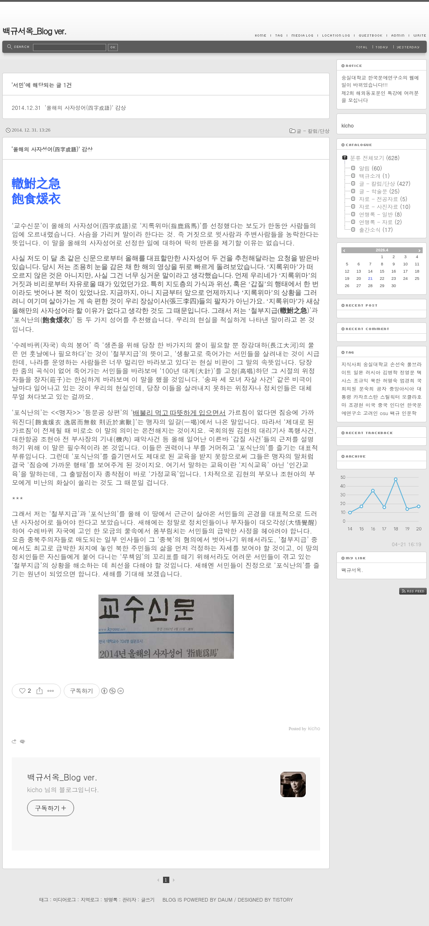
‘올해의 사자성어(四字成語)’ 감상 (85, 107)
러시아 (373, 372)
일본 (359, 372)
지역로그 (90, 899)
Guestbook (370, 35)
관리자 (129, 899)
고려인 (370, 413)
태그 (43, 899)
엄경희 (407, 380)
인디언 (397, 405)
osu (384, 413)
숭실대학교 (375, 364)
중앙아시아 (401, 388)
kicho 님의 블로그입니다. (63, 789)
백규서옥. (352, 570)
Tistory (283, 899)
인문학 (408, 413)
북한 (376, 380)
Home (262, 35)
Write (418, 35)
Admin (398, 35)
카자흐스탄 (365, 396)
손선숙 (397, 364)
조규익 (361, 380)
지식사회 (351, 364)
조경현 (356, 405)
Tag (278, 35)
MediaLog (302, 35)
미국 (371, 405)
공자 (382, 388)
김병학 (389, 372)
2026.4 (382, 250)
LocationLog (335, 35)
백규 (395, 413)
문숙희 (366, 388)
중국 (382, 405)
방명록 (110, 899)
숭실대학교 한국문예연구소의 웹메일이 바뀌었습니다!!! (380, 81)
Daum (225, 899)
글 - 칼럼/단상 (313, 131)
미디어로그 (64, 899)
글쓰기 (147, 899)
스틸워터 (390, 396)
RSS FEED (420, 591)
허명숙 (389, 380)
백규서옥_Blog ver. (34, 31)
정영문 (407, 372)
